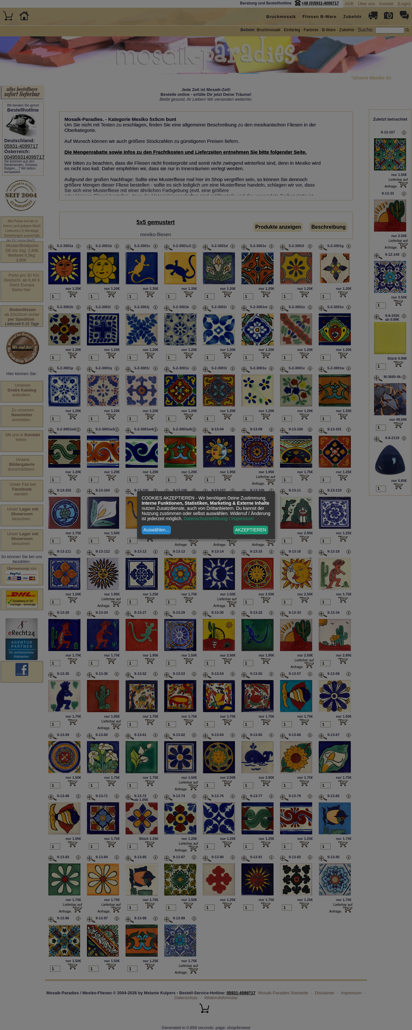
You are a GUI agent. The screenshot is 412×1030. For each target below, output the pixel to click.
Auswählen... (156, 529)
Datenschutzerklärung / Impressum (219, 518)
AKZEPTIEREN (250, 529)
